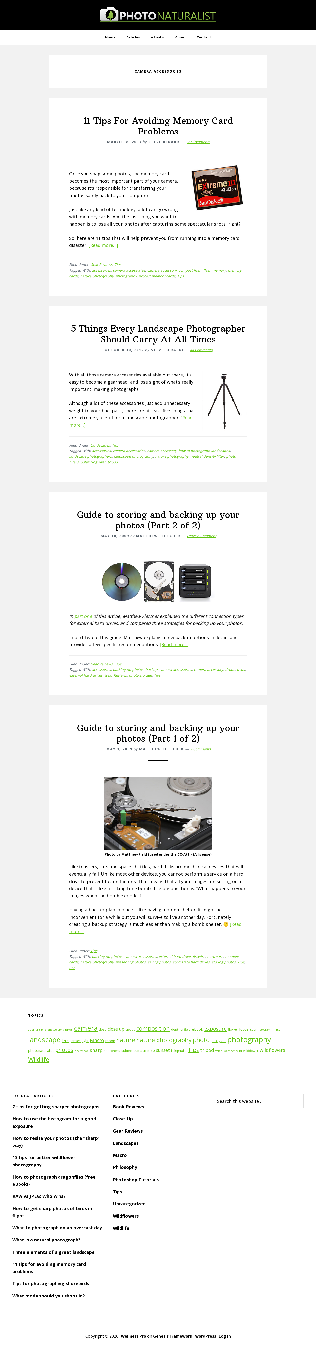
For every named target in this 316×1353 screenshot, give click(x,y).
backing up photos (128, 669)
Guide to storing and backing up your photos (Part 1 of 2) (158, 733)
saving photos (159, 962)
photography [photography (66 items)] (249, 1039)
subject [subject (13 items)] (126, 1050)
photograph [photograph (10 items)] (218, 1041)
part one (83, 616)
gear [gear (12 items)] (253, 1029)
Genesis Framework (172, 1336)
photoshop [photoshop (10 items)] (82, 1050)
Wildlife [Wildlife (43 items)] (38, 1059)
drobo (230, 669)
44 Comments (201, 349)
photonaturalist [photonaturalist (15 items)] (41, 1050)
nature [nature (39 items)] (125, 1040)
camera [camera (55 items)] (86, 1028)
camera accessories (129, 270)
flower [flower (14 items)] (233, 1029)
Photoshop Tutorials (136, 1180)
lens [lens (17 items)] (65, 1040)
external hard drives (86, 675)
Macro (120, 1155)
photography (126, 276)
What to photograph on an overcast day (57, 1228)
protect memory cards (157, 276)
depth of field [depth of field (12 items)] (181, 1029)
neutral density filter (207, 456)
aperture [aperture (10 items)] (34, 1029)
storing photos (224, 962)
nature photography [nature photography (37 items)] (164, 1040)
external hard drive (175, 956)
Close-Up (123, 1119)
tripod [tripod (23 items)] (207, 1050)
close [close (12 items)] (102, 1029)
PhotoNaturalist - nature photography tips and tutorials (158, 15)
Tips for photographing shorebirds (50, 1283)
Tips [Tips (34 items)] (193, 1049)
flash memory (214, 270)
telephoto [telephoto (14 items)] (179, 1050)
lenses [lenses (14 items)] (76, 1040)
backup (151, 669)
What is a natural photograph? (46, 1240)
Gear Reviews (101, 264)
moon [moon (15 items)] (110, 1040)
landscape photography (133, 456)
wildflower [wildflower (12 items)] (250, 1051)
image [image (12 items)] (276, 1029)
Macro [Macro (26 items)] (97, 1040)
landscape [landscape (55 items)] (44, 1039)
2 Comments (200, 749)
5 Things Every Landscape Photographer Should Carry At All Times (158, 334)
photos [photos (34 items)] (64, 1049)
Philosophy (125, 1167)
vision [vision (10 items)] (218, 1050)
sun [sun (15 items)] (136, 1050)
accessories (101, 270)
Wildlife (121, 1228)
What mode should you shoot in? (48, 1296)
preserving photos (131, 962)
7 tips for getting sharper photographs (55, 1106)
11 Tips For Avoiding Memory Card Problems (158, 126)
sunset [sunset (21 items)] (163, 1050)
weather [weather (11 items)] (229, 1050)
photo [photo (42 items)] (201, 1040)
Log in (225, 1336)
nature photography (97, 276)
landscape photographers (90, 456)
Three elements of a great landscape (53, 1252)
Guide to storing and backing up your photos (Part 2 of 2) (158, 520)
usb (72, 967)
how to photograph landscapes (204, 450)
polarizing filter (93, 462)
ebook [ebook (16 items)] (197, 1029)
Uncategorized (129, 1204)
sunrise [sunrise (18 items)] (147, 1050)
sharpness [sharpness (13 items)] (112, 1050)
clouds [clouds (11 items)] (130, 1029)
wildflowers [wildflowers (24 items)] (272, 1050)
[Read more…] (103, 245)
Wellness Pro (133, 1336)
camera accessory (162, 270)
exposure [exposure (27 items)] (215, 1028)
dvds (241, 669)
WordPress (205, 1336)
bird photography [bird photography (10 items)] (52, 1029)
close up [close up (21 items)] (116, 1029)
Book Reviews (128, 1106)
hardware (215, 956)
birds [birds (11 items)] (69, 1029)
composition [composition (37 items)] (153, 1028)
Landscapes (100, 445)
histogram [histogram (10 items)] (264, 1029)
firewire (199, 956)
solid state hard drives (191, 962)
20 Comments (198, 141)
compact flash (189, 270)
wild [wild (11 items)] (239, 1050)
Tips (118, 264)
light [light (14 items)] (85, 1040)
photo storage (140, 675)
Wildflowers (126, 1216)
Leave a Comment (201, 535)
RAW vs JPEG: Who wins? (39, 1196)
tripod (113, 462)
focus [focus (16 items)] (244, 1029)
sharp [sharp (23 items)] (96, 1050)
